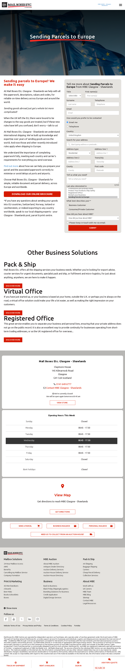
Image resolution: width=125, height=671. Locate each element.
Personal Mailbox (98, 526)
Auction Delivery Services (53, 570)
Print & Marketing (13, 581)
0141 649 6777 (63, 384)
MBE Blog (87, 595)
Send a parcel (25, 526)
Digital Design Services (52, 598)
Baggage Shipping (90, 567)
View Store (62, 403)
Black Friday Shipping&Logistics (55, 589)
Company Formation (12, 575)
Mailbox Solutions (13, 559)
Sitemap (86, 598)
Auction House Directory (53, 575)
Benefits (7, 570)
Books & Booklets (11, 595)
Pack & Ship (89, 559)
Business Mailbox (61, 526)
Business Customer (77, 205)
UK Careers (87, 589)
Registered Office (93, 193)
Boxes (6, 598)
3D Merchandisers (11, 586)
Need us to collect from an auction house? (62, 534)
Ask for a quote (109, 663)
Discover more (13, 286)
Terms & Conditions (51, 625)
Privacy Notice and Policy (32, 625)
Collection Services (90, 575)
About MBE (89, 581)
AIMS (6, 567)
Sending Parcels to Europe (93, 197)
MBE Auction (50, 559)
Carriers (86, 570)
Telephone (74, 126)
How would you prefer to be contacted (84, 118)
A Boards (7, 589)
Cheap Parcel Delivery (91, 573)
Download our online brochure (32, 194)
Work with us (88, 586)
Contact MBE (88, 600)
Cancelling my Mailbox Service (15, 573)
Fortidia (77, 625)
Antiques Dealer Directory (53, 567)
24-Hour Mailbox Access (13, 564)
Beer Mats (8, 592)
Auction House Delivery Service (55, 573)
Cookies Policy (66, 625)
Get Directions (62, 512)
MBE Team (87, 592)
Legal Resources (89, 603)
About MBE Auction (51, 564)
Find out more (11, 166)
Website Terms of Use (12, 625)
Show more (10, 608)
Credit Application (50, 595)
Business (47, 581)
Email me (73, 122)
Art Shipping (88, 564)
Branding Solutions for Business (56, 592)
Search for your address (77, 140)
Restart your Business (93, 195)
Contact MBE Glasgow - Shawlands (63, 388)
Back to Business (50, 586)
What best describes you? (78, 201)
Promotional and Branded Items (93, 188)
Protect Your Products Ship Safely (93, 191)
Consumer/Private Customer (81, 209)
